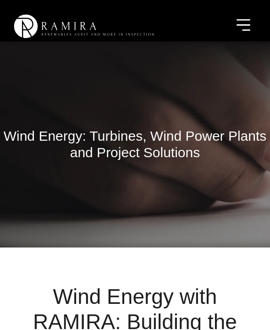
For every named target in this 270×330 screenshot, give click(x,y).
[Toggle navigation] (243, 26)
